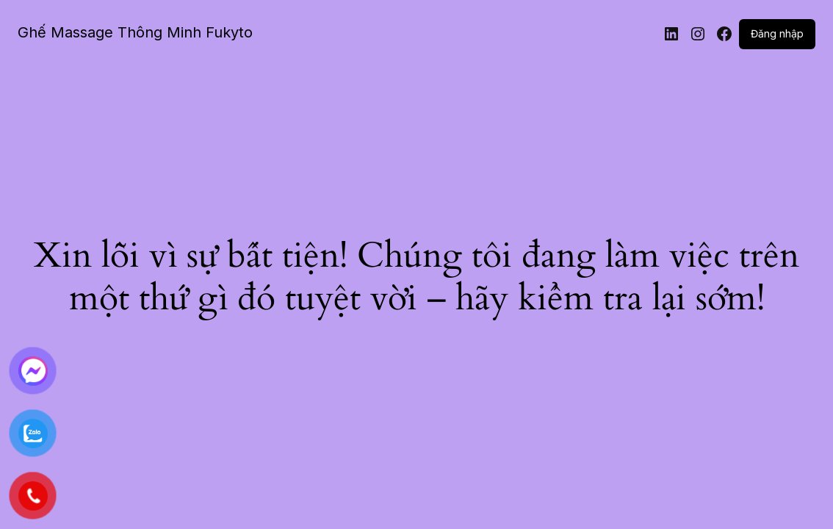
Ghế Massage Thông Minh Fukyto (135, 32)
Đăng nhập (777, 33)
